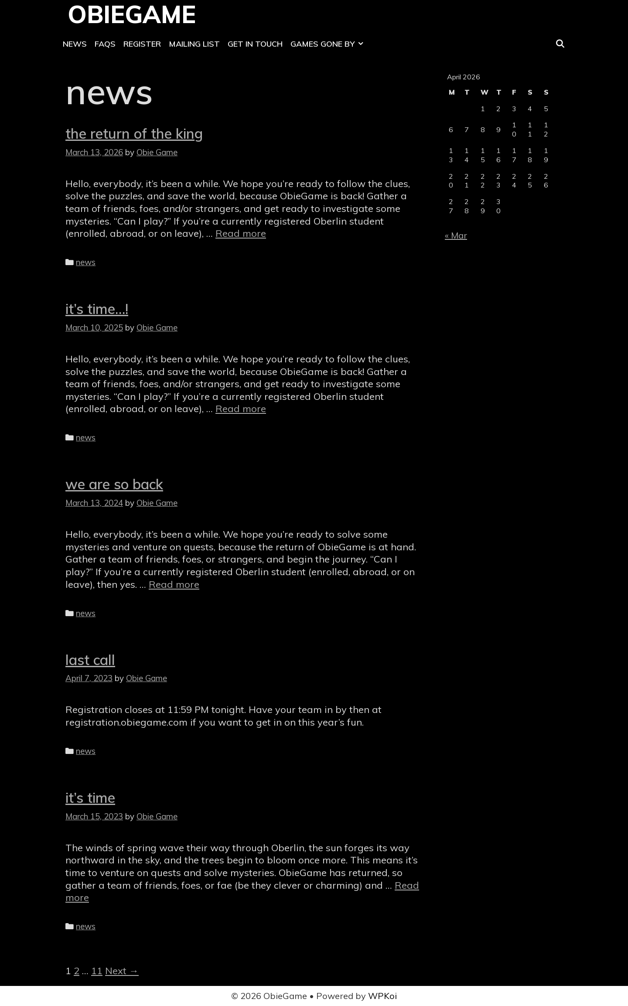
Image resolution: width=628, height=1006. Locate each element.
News (75, 44)
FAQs (105, 44)
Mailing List (194, 44)
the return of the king (134, 133)
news (86, 262)
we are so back (114, 484)
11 (96, 971)
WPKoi (382, 995)
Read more (240, 233)
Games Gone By (328, 44)
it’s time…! (96, 308)
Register (142, 44)
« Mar (456, 235)
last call (90, 659)
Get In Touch (255, 44)
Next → (122, 971)
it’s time (90, 797)
